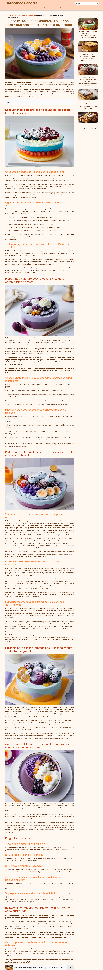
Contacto (53, 8)
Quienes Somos (63, 8)
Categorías (42, 8)
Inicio (35, 8)
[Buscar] (97, 3)
